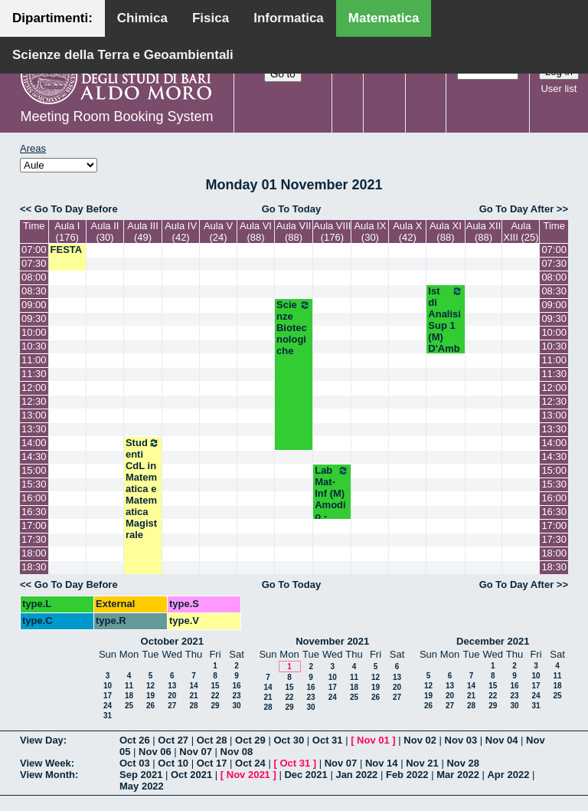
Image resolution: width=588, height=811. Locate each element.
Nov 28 (462, 763)
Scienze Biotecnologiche (293, 327)
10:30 (34, 346)
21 (193, 695)
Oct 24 (250, 763)
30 (236, 705)
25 (129, 705)
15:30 (34, 484)
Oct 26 (134, 740)
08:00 (34, 277)
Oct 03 (134, 763)
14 (193, 685)
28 (193, 705)
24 (107, 705)
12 (150, 685)
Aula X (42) (407, 231)
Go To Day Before (76, 209)
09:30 (34, 318)
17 (107, 695)
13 (172, 685)
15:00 (34, 470)
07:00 (34, 249)
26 (150, 705)
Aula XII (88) (483, 231)
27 (172, 705)
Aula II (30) (105, 231)
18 (129, 695)
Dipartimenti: (52, 18)
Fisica (210, 18)
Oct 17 (212, 763)
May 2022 (141, 786)
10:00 (34, 332)
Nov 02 (419, 740)
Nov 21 (422, 763)
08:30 (34, 291)
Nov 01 (373, 740)
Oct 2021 (191, 774)
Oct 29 (250, 740)
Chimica (142, 18)
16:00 (34, 498)
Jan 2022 (356, 774)
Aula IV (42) (181, 231)
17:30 (34, 539)
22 (215, 695)
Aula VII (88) (294, 231)
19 (150, 695)
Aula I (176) (67, 231)
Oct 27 (173, 740)
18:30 (34, 567)
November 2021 (332, 641)
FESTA (67, 249)
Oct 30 (288, 740)
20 (172, 695)
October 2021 (172, 641)
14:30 (34, 456)
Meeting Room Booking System (116, 116)
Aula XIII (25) (520, 231)
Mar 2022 (457, 774)
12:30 (34, 401)
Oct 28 (212, 740)
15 (215, 685)
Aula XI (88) (446, 231)
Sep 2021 (140, 774)
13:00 (34, 415)
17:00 (34, 525)
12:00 (34, 387)
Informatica (288, 18)
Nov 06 (155, 751)
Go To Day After (516, 209)
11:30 (34, 373)
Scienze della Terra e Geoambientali (123, 55)
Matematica (384, 18)
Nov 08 (236, 751)
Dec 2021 (305, 774)
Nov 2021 (248, 774)
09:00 (34, 304)
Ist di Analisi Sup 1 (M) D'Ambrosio (445, 325)
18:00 (34, 553)
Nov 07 (195, 751)
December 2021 (492, 641)
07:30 (34, 263)
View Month (47, 774)
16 (236, 685)
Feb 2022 (407, 774)
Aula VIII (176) (332, 231)
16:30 (34, 511)
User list (559, 88)
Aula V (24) (218, 231)
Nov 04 (501, 740)
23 (236, 695)
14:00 (34, 442)
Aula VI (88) (256, 231)
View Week (45, 763)
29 (215, 705)
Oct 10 (173, 763)
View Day (42, 740)
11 (129, 685)
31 (107, 715)
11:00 (34, 360)
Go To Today (292, 209)
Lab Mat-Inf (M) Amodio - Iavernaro (332, 505)
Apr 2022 (508, 774)
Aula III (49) (142, 231)
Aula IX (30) (370, 231)
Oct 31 (327, 740)
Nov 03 (461, 740)
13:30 (34, 429)
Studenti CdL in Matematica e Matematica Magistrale (143, 488)
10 (107, 685)
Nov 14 (381, 763)
